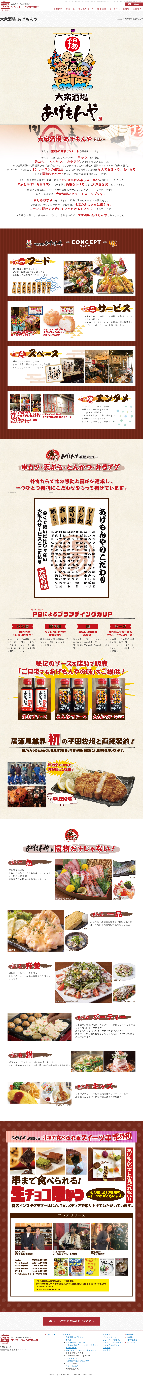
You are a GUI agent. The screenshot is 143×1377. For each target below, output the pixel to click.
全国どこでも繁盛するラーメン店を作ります (113, 1343)
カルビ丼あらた (72, 1366)
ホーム (119, 19)
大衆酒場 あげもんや (74, 1337)
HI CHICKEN (71, 1358)
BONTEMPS (71, 1348)
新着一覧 (70, 9)
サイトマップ (132, 1342)
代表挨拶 (130, 1335)
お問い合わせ (132, 1340)
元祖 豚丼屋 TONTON (75, 1342)
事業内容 (58, 9)
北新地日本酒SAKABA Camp (78, 1361)
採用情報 (101, 9)
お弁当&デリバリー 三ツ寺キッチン (81, 1350)
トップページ (51, 1335)
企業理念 (130, 1337)
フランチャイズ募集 (119, 9)
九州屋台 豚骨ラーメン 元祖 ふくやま (82, 1345)
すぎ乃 (68, 1340)
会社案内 (137, 9)
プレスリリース (86, 9)
